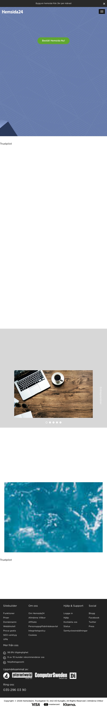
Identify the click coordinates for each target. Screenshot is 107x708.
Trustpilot (6, 144)
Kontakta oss (70, 622)
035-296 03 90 (14, 689)
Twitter (92, 622)
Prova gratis (9, 631)
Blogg (92, 613)
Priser (6, 618)
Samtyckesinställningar (75, 631)
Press (91, 626)
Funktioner (8, 613)
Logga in (68, 613)
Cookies (32, 635)
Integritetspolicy (36, 631)
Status (67, 626)
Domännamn (9, 622)
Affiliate (32, 622)
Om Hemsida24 (36, 613)
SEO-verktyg (10, 635)
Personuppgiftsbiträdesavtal (43, 626)
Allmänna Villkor (37, 618)
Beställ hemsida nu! (53, 41)
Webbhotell (9, 626)
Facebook (94, 618)
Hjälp (66, 618)
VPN (5, 639)
